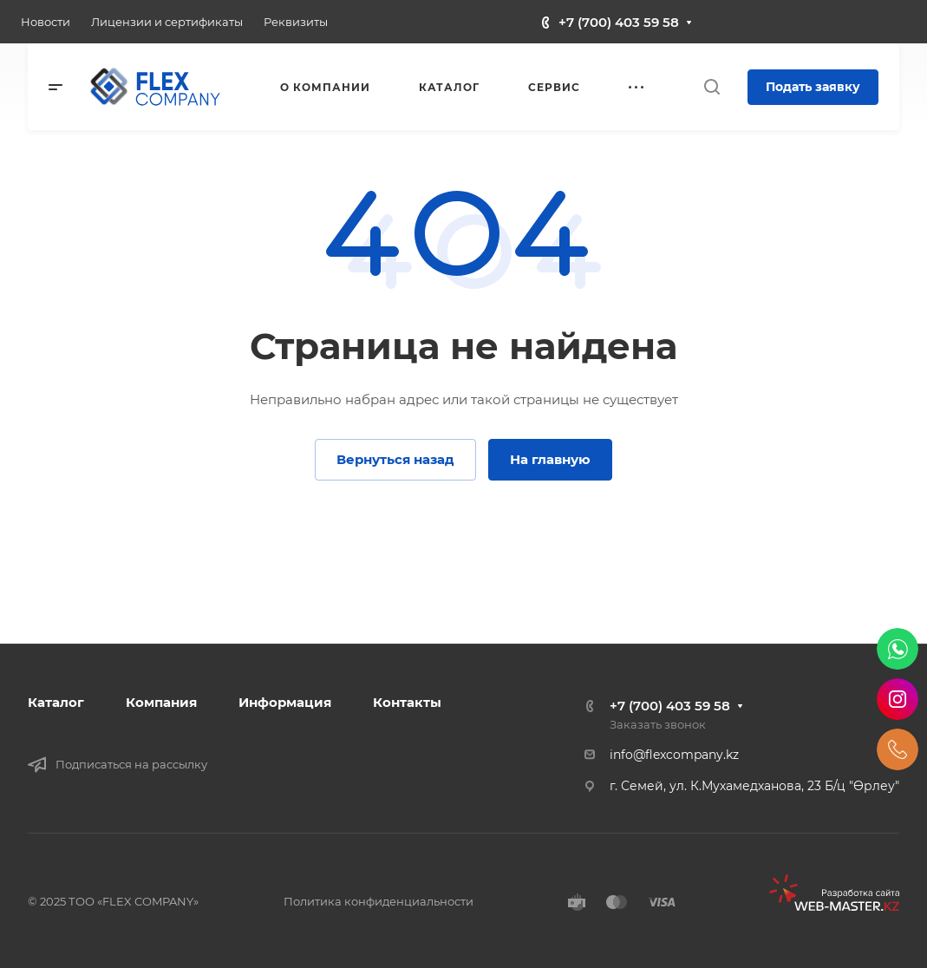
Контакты (407, 702)
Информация (284, 702)
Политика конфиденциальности (378, 901)
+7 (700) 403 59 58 (618, 22)
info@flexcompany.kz (674, 754)
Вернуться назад (395, 459)
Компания (161, 702)
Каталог (56, 702)
